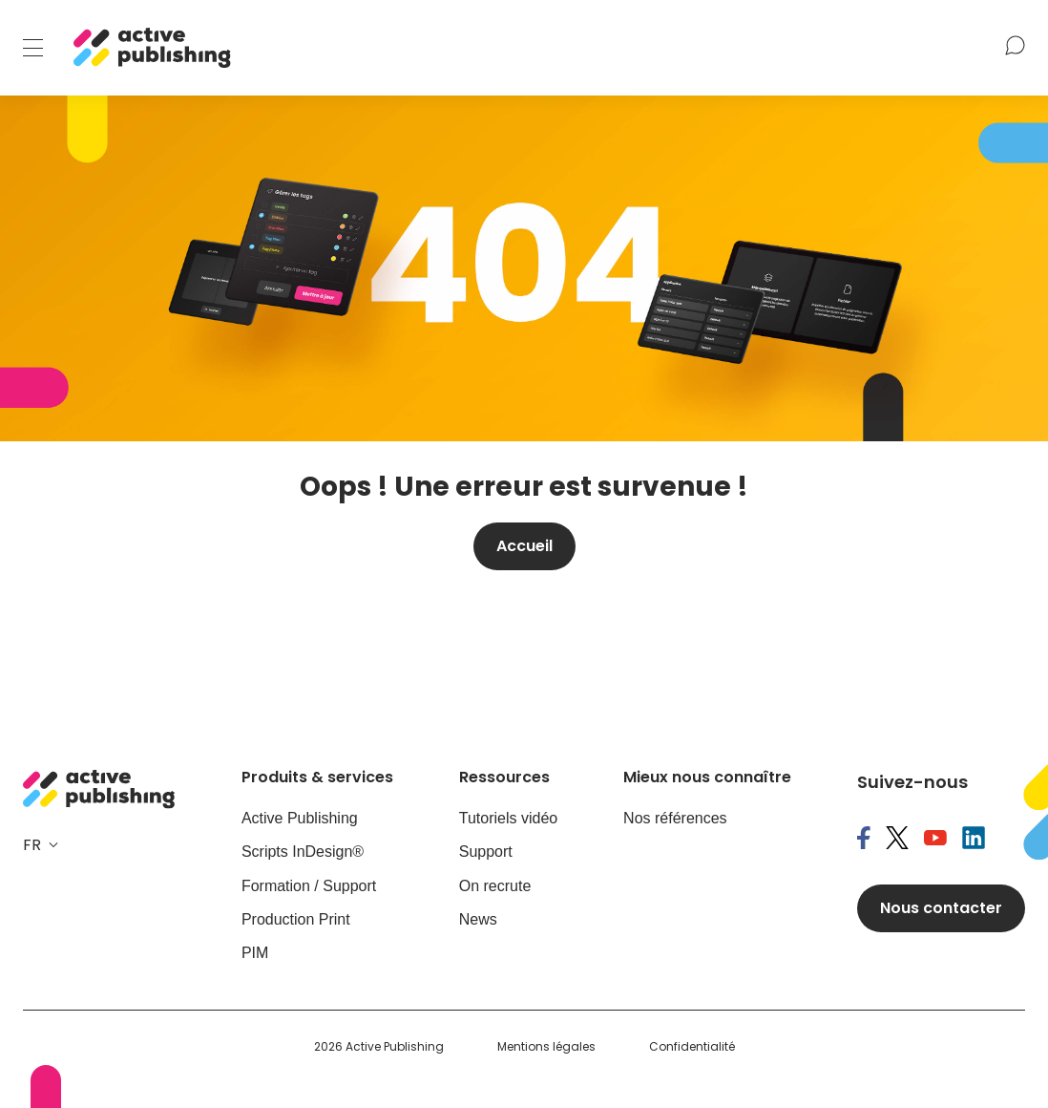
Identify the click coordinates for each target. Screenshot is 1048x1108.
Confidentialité (692, 1047)
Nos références (675, 818)
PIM (254, 953)
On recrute (495, 886)
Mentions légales (546, 1047)
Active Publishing (299, 818)
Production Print (295, 919)
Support (486, 851)
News (478, 919)
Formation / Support (308, 886)
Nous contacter (941, 908)
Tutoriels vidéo (508, 818)
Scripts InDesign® (302, 851)
